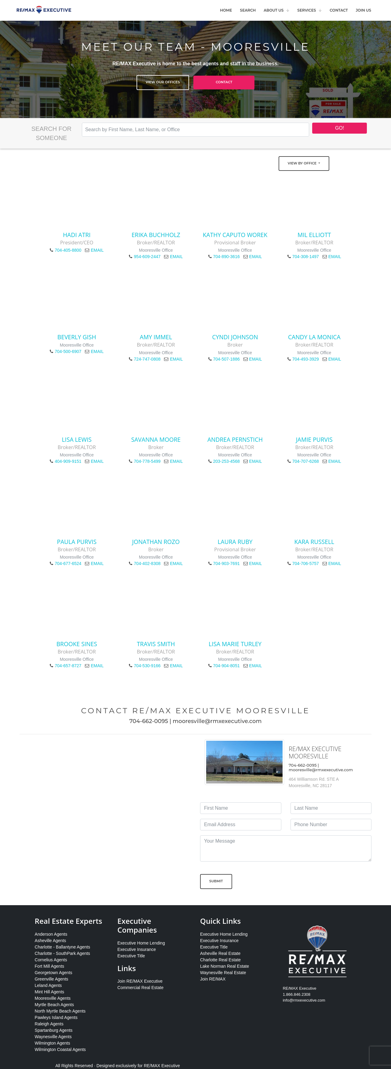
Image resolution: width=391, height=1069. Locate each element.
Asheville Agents (50, 940)
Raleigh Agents (49, 1023)
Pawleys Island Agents (56, 1017)
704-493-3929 (305, 359)
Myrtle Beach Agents (54, 1004)
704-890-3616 (226, 256)
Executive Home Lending (141, 943)
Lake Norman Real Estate (224, 966)
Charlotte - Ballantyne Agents (62, 947)
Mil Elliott (314, 235)
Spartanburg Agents (54, 1030)
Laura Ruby (235, 542)
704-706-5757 (305, 563)
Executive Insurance (136, 949)
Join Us (363, 10)
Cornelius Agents (51, 959)
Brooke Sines (77, 644)
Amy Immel (156, 337)
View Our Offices (163, 82)
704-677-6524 (68, 563)
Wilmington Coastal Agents (60, 1049)
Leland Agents (48, 985)
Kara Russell (314, 542)
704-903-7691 (226, 563)
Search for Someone (51, 133)
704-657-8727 (68, 665)
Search (248, 10)
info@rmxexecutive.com (304, 1000)
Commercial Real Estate (140, 987)
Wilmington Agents (52, 1043)
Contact (339, 10)
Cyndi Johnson (235, 337)
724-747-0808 (147, 359)
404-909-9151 (68, 461)
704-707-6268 (305, 461)
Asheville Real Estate (220, 953)
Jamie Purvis (314, 439)
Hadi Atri (76, 235)
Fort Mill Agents (49, 966)
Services (306, 10)
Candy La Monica (314, 337)
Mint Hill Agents (49, 991)
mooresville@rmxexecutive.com (217, 721)
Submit (216, 881)
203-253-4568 (226, 461)
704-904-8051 (226, 665)
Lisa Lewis (77, 439)
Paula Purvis (77, 542)
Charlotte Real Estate (220, 959)
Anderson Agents (51, 934)
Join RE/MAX (212, 979)
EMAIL (97, 250)
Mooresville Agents (53, 998)
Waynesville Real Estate (223, 972)
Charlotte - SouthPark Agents (62, 953)
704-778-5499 (147, 461)
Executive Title (131, 955)
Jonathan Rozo (156, 542)
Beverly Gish (76, 337)
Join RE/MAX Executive (140, 981)
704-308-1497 (305, 256)
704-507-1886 (226, 359)
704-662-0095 (149, 721)
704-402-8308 (147, 563)
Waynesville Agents (53, 1036)
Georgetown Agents (53, 972)
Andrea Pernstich (235, 439)
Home (226, 10)
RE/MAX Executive (162, 1065)
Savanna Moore (156, 439)
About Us (273, 10)
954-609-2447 (147, 256)
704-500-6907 (68, 351)
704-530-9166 (147, 665)
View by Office (302, 163)
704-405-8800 (68, 250)
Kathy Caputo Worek (235, 235)
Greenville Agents (51, 979)
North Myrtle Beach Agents (60, 1011)
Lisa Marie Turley (235, 644)
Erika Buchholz (156, 235)
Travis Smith (156, 644)
